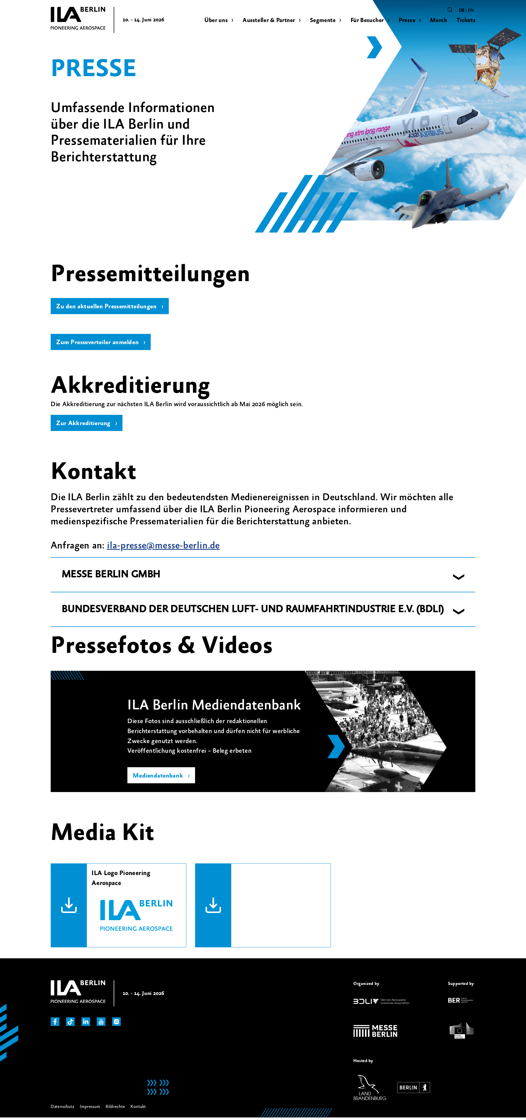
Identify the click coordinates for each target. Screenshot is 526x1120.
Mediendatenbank (158, 778)
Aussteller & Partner (269, 20)
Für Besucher (367, 20)
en (471, 10)
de (462, 10)
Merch (438, 20)
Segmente (323, 20)
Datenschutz (62, 1109)
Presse (407, 20)
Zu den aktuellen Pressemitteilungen (108, 307)
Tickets (466, 20)
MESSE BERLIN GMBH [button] (111, 577)
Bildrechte (115, 1109)
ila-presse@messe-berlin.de (163, 548)
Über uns (216, 20)
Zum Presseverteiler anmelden (99, 344)
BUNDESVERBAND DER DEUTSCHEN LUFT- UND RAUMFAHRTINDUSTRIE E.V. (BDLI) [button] (253, 611)
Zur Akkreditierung (84, 425)
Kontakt (138, 1109)
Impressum (90, 1109)
